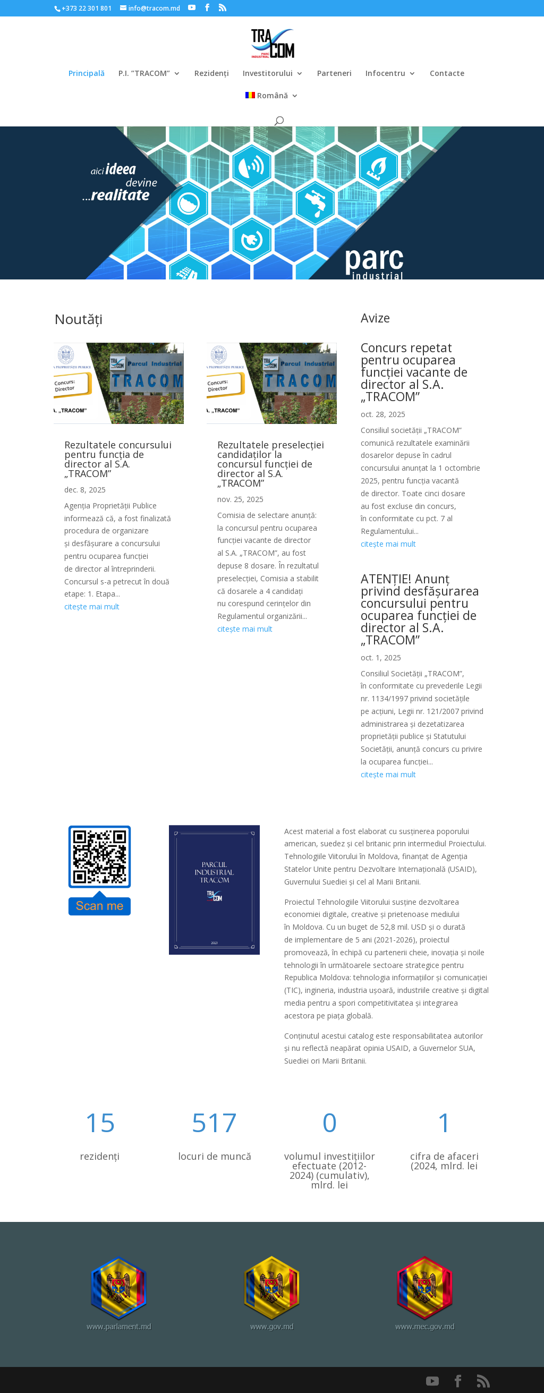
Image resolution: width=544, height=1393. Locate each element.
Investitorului (268, 74)
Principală (87, 74)
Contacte (447, 74)
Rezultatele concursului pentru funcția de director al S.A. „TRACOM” (118, 459)
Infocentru (385, 74)
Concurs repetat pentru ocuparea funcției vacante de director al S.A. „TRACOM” (414, 372)
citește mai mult (92, 606)
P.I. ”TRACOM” (144, 74)
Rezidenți (211, 74)
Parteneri (334, 74)
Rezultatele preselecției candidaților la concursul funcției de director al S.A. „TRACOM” (270, 463)
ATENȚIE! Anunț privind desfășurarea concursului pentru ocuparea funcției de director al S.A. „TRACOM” (420, 609)
